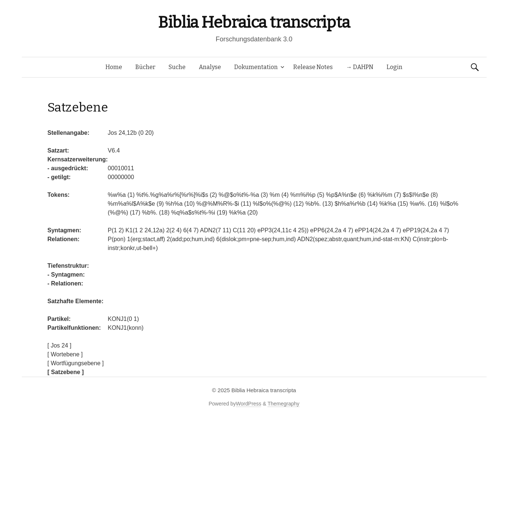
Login (394, 67)
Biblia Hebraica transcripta (254, 22)
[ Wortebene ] (65, 354)
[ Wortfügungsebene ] (76, 363)
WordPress (248, 404)
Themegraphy (283, 404)
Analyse (210, 67)
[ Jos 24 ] (60, 345)
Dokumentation (256, 67)
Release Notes (313, 67)
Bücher (145, 67)
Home (114, 67)
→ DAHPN (359, 67)
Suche (177, 67)
